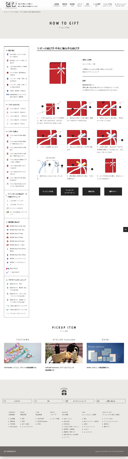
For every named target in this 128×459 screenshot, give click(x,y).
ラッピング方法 (106, 5)
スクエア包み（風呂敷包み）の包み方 (16, 76)
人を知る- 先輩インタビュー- (71, 429)
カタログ (17, 403)
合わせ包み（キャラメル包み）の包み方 (16, 58)
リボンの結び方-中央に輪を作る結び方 (16, 181)
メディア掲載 (55, 421)
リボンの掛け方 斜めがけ (16, 115)
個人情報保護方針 (10, 454)
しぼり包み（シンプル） (15, 203)
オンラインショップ (119, 5)
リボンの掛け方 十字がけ (16, 111)
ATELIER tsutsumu (42, 424)
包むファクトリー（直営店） (91, 424)
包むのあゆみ (13, 429)
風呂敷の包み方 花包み (14, 240)
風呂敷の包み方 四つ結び (15, 244)
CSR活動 (12, 426)
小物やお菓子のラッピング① (16, 308)
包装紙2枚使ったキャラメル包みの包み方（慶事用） (16, 98)
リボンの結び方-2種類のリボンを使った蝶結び (16, 163)
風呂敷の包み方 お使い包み (16, 229)
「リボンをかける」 (46, 120)
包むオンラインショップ (90, 74)
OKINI (39, 426)
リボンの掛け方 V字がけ (15, 126)
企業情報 (55, 5)
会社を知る (67, 424)
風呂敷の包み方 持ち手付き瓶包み (16, 252)
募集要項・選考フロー (70, 434)
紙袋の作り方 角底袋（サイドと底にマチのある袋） (16, 303)
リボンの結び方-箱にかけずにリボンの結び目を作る (16, 187)
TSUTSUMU (40, 421)
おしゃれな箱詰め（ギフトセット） (16, 216)
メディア (78, 5)
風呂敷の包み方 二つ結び (15, 247)
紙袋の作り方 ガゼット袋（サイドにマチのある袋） (16, 297)
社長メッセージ (68, 421)
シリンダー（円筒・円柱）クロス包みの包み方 (16, 88)
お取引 (85, 426)
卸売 (23, 421)
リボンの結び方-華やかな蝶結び (16, 151)
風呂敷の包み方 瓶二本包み (16, 257)
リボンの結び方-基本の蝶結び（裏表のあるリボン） (16, 145)
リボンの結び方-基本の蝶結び (16, 139)
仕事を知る (67, 426)
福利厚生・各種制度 (69, 432)
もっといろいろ (88, 434)
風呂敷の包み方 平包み (14, 236)
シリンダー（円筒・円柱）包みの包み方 (16, 82)
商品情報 (71, 5)
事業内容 (63, 5)
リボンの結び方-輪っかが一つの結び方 (16, 169)
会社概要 (12, 421)
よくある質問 (95, 5)
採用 (86, 5)
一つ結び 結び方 (12, 275)
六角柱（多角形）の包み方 (16, 93)
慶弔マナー (113, 194)
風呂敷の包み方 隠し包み (15, 232)
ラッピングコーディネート (111, 424)
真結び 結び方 (12, 271)
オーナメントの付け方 (14, 211)
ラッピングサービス (27, 429)
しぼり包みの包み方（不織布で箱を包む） (16, 70)
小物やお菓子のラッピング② (16, 312)
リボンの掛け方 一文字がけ (16, 119)
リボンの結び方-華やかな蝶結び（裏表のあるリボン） (16, 157)
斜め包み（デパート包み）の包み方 (16, 64)
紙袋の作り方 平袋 (14, 286)
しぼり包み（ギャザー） (15, 207)
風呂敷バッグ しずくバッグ (16, 261)
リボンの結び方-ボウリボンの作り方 (16, 175)
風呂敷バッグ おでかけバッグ (16, 266)
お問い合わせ (110, 403)
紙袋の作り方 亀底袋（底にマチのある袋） (16, 291)
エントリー (67, 439)
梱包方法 (91, 194)
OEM (23, 424)
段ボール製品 (25, 426)
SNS (125, 229)
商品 (85, 421)
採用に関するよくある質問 (71, 437)
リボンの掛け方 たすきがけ (16, 122)
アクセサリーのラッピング (16, 316)
